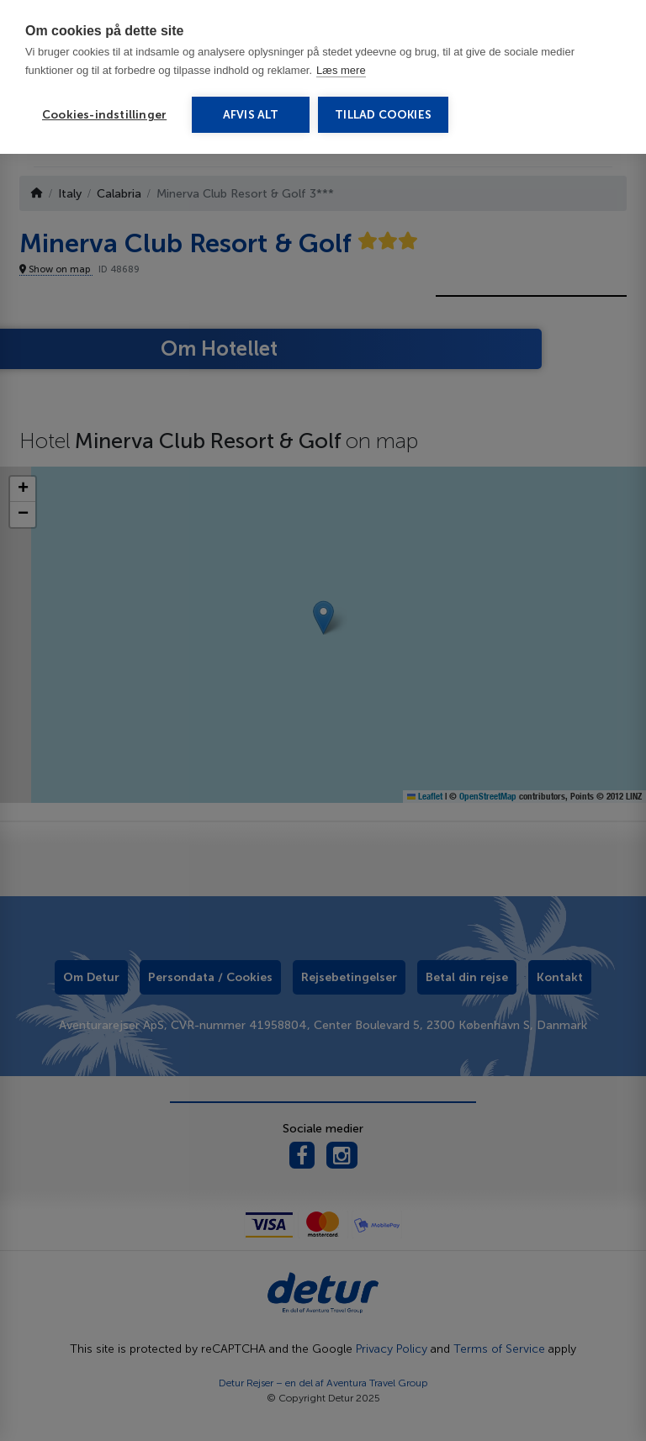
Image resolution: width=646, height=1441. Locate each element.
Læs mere (341, 70)
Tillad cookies (383, 115)
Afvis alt (251, 115)
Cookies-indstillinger (104, 115)
